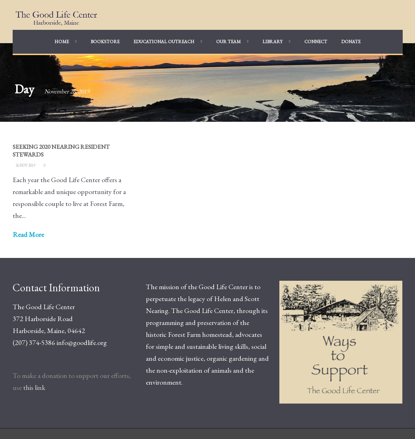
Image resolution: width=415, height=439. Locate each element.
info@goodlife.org (82, 342)
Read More (28, 234)
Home (61, 42)
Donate (351, 42)
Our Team (228, 42)
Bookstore (105, 42)
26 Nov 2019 (25, 165)
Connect (315, 42)
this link (34, 387)
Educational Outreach (164, 42)
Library (272, 42)
